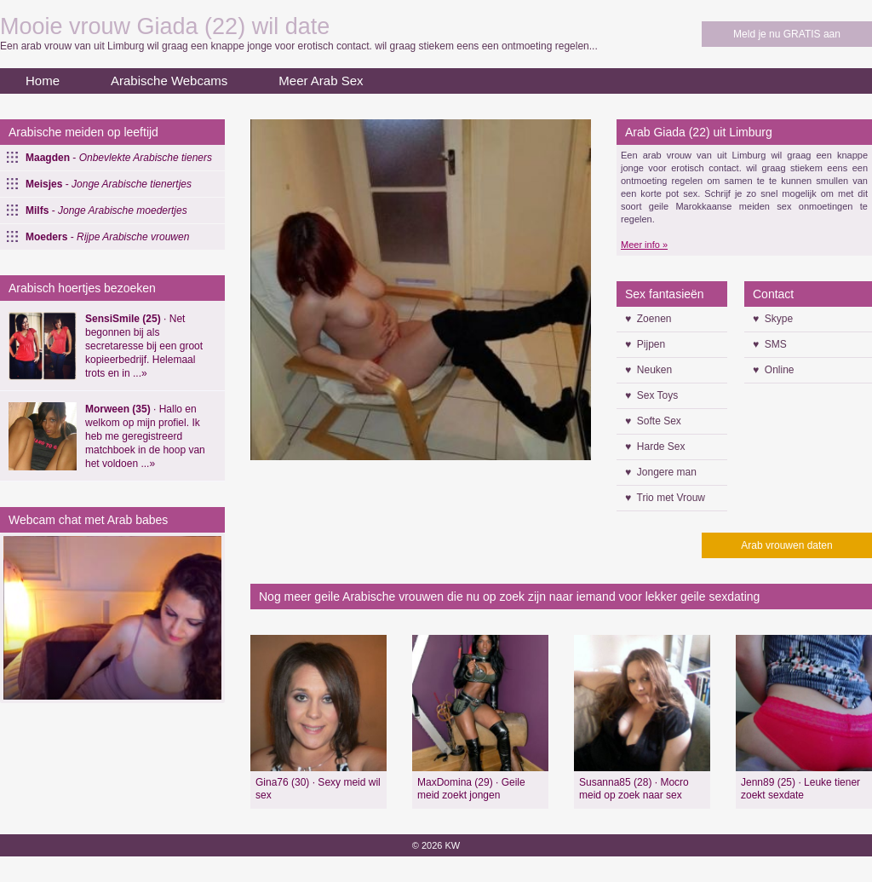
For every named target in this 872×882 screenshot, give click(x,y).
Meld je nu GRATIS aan (786, 34)
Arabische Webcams (169, 80)
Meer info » (644, 244)
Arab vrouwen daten (786, 545)
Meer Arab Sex (320, 80)
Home (43, 80)
